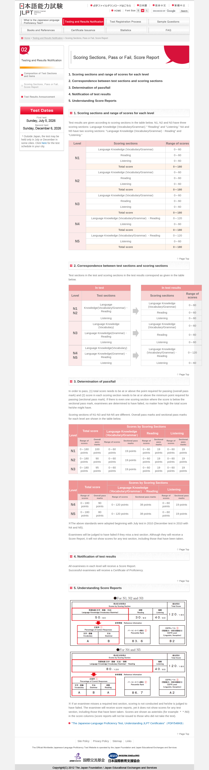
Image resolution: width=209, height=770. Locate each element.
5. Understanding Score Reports (92, 100)
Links (129, 741)
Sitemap (117, 741)
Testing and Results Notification (48, 38)
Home (27, 38)
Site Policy (83, 741)
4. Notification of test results (90, 94)
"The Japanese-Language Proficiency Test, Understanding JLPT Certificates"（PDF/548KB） (128, 723)
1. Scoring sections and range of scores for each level (109, 74)
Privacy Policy (101, 741)
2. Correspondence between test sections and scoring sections (116, 81)
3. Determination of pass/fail (89, 87)
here (44, 143)
